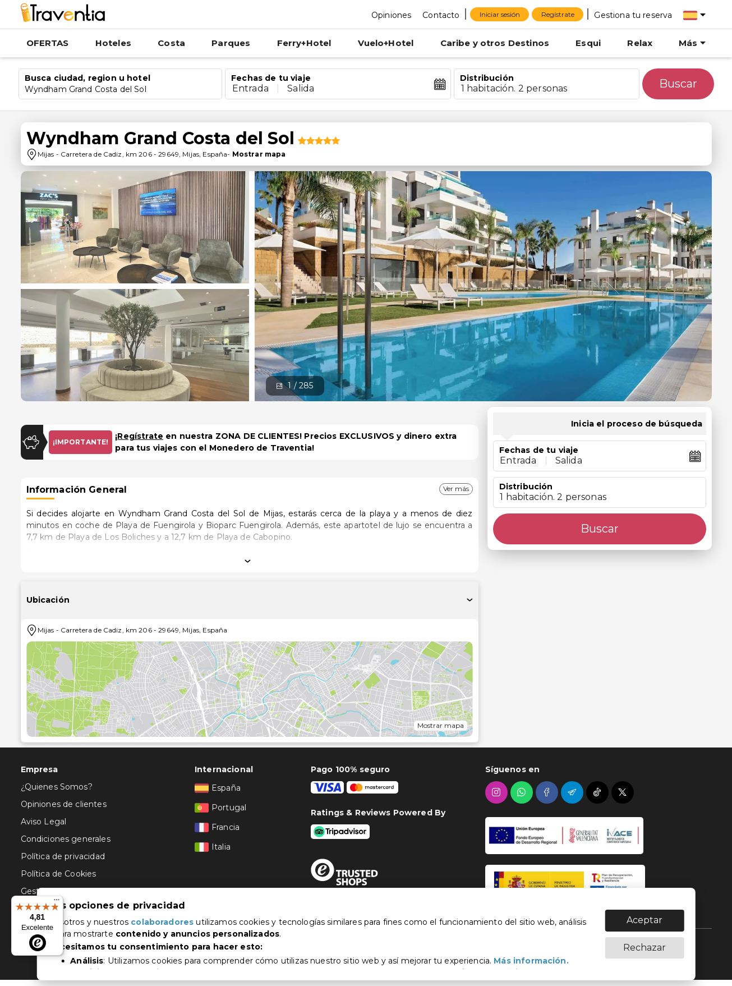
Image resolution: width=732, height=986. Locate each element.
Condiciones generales (66, 839)
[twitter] (624, 792)
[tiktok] (598, 792)
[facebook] (548, 792)
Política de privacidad (63, 856)
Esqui (588, 43)
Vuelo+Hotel (386, 43)
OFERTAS (47, 43)
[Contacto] (441, 15)
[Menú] (56, 902)
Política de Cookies (58, 874)
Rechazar (644, 942)
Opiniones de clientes (64, 804)
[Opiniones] (391, 15)
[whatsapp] (523, 792)
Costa (171, 43)
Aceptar (644, 914)
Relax (639, 43)
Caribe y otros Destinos (494, 43)
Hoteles (113, 43)
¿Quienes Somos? (57, 787)
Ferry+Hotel (304, 43)
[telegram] (573, 792)
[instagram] (497, 792)
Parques (230, 43)
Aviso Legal (44, 822)
